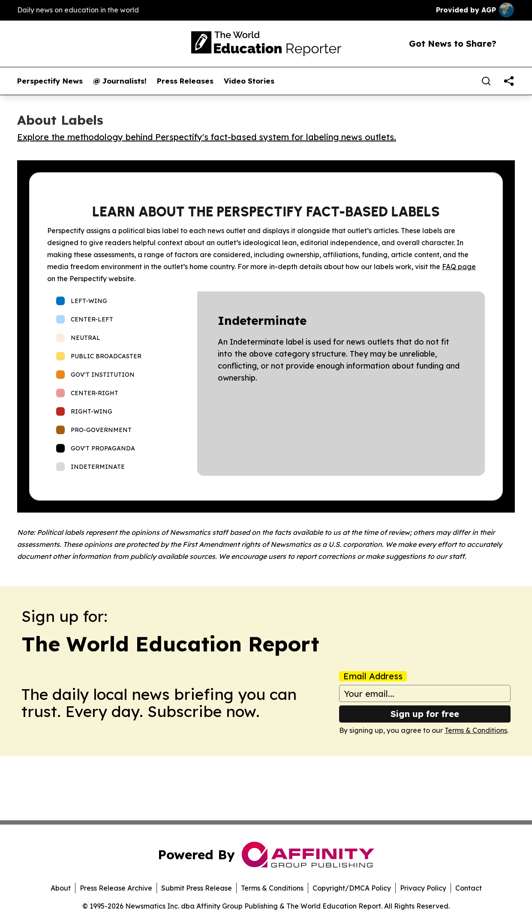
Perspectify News (50, 81)
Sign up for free (425, 713)
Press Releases (185, 81)
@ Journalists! (120, 81)
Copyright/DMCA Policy (352, 888)
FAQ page (459, 266)
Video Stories (249, 81)
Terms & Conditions (476, 730)
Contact (468, 888)
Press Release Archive (116, 888)
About (61, 888)
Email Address (373, 676)
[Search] (486, 81)
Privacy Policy (423, 888)
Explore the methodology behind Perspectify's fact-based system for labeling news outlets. (206, 137)
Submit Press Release (196, 888)
